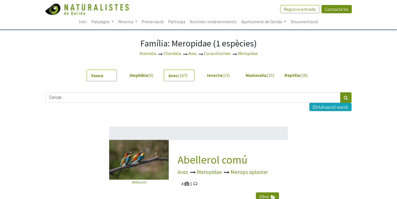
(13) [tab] (218, 75)
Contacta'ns (336, 9)
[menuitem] (83, 21)
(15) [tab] (259, 75)
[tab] (102, 75)
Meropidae (210, 171)
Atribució (139, 182)
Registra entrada (299, 9)
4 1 (189, 184)
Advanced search (333, 107)
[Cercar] (346, 97)
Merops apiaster (249, 171)
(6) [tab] (141, 75)
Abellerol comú (213, 160)
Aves (183, 171)
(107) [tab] (177, 75)
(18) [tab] (296, 75)
